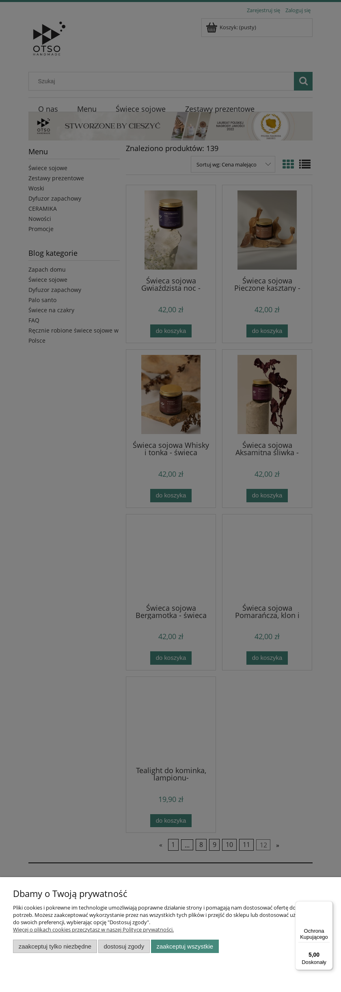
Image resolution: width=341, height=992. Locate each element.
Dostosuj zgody (124, 946)
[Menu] (328, 906)
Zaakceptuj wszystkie (185, 946)
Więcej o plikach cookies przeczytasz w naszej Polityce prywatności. (93, 929)
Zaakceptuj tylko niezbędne (55, 946)
